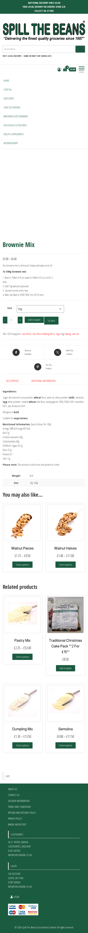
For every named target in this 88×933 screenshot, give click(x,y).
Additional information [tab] (43, 381)
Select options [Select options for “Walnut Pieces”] (22, 564)
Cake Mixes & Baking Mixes (43, 334)
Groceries (9, 98)
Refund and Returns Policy (22, 812)
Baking (68, 334)
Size (9, 308)
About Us (12, 789)
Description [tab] (12, 381)
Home (6, 80)
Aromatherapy (11, 143)
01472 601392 (14, 850)
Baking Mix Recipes (17, 824)
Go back (51, 320)
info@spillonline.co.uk (20, 855)
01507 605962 (14, 882)
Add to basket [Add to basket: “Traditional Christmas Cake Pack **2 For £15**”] (66, 668)
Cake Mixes (26, 334)
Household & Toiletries (15, 125)
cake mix (75, 334)
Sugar (58, 334)
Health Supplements (14, 134)
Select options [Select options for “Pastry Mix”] (22, 656)
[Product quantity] (12, 320)
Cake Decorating (12, 107)
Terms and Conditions (19, 807)
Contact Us (13, 795)
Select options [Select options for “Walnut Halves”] (65, 564)
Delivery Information (19, 801)
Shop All (8, 89)
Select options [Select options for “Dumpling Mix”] (22, 745)
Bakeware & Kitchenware (16, 116)
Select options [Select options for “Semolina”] (65, 745)
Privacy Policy (15, 818)
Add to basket (34, 319)
